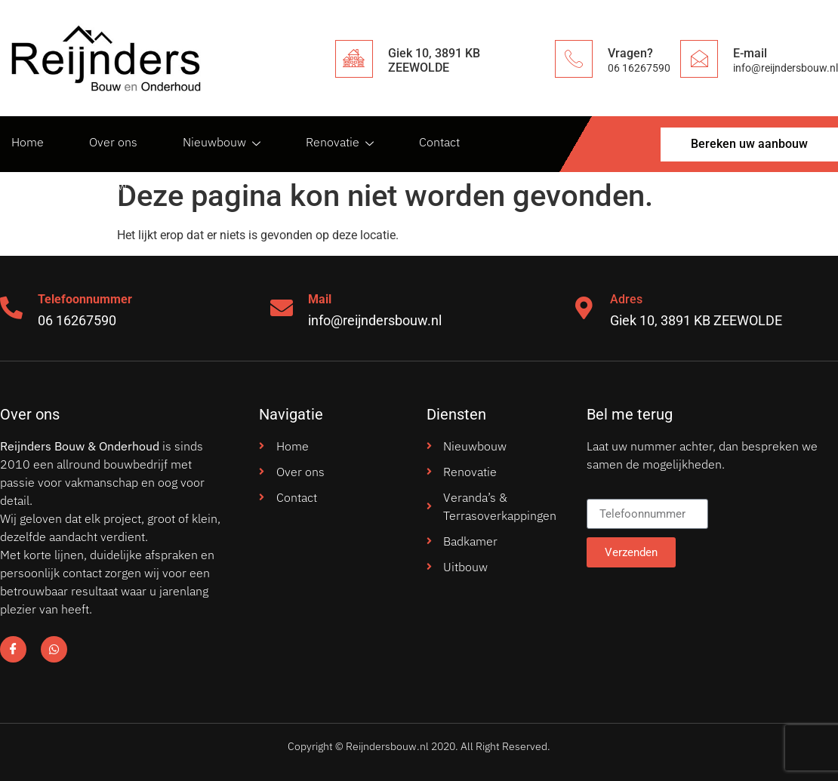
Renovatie (340, 142)
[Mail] (281, 308)
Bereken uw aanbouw (69, 185)
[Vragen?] (574, 59)
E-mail (750, 53)
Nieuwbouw (221, 142)
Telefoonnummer (85, 299)
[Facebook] (13, 649)
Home (27, 141)
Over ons (113, 141)
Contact (439, 141)
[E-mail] (699, 59)
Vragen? (630, 53)
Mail (319, 299)
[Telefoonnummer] (11, 308)
